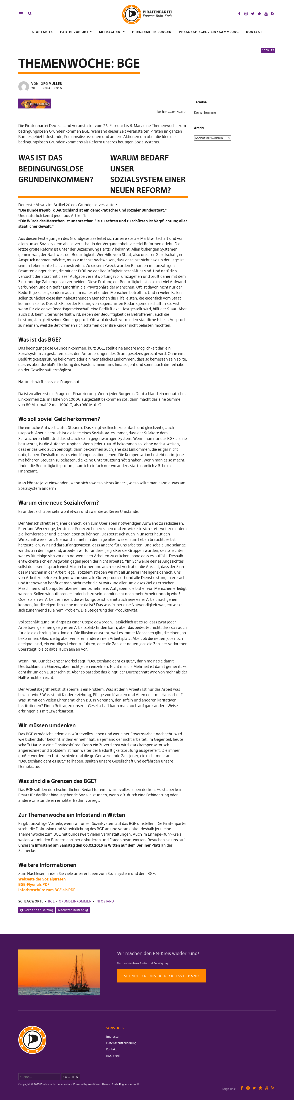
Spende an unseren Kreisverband (161, 976)
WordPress (94, 1084)
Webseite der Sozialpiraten (42, 879)
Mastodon (259, 13)
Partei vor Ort (74, 32)
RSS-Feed (113, 1056)
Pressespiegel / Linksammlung (209, 32)
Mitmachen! (110, 32)
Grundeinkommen (75, 901)
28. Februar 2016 (46, 88)
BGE (51, 901)
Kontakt (254, 32)
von (47, 84)
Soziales (268, 50)
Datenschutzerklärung (121, 1043)
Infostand (104, 901)
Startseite (42, 32)
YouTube (266, 13)
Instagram (246, 13)
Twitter (252, 13)
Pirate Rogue (119, 1084)
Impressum (113, 1037)
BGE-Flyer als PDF (33, 884)
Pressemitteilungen (152, 32)
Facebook (239, 13)
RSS (272, 13)
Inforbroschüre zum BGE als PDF (46, 889)
